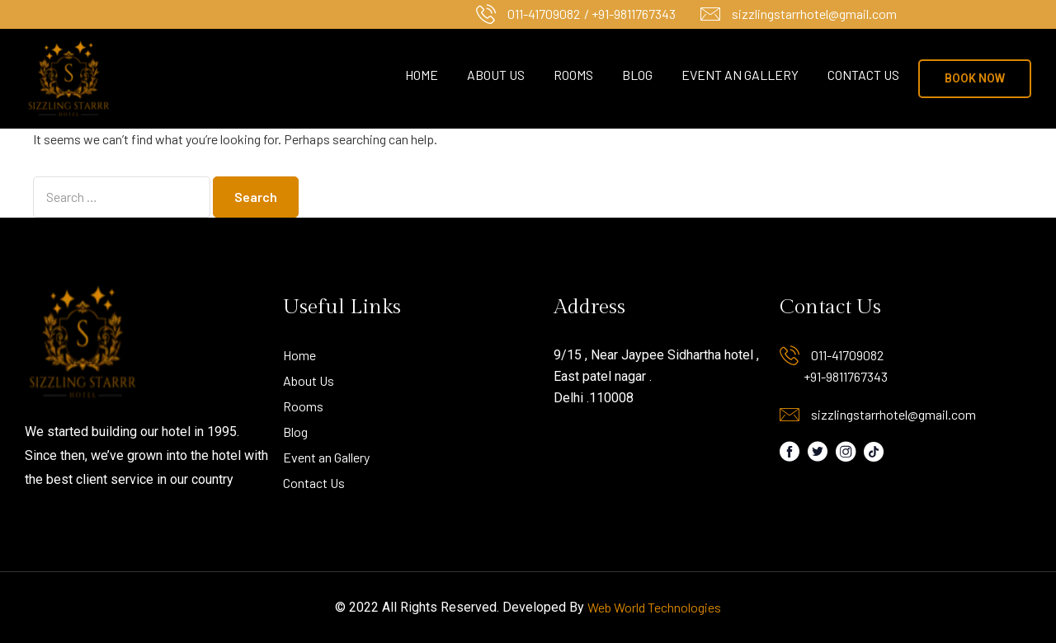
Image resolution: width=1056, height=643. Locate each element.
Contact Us (863, 74)
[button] (974, 78)
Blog (637, 74)
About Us (496, 74)
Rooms (573, 74)
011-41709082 (543, 13)
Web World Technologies (654, 607)
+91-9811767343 (846, 376)
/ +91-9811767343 (630, 13)
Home (421, 74)
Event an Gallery (740, 74)
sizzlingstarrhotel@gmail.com (814, 13)
